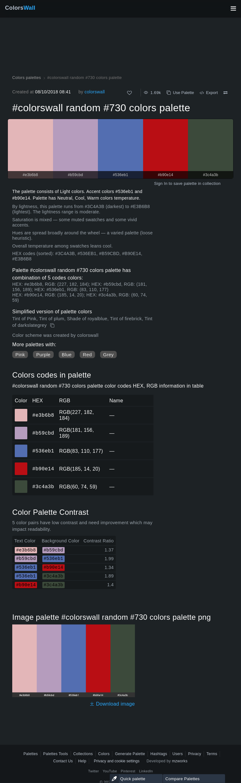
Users (178, 754)
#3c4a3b (43, 486)
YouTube (110, 771)
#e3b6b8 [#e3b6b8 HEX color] (21, 411)
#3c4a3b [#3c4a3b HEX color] (21, 482)
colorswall (94, 91)
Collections (83, 754)
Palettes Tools (55, 754)
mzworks (180, 761)
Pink (20, 354)
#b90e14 (43, 468)
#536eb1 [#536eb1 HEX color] (21, 446)
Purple (43, 354)
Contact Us (63, 761)
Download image (112, 704)
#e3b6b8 (43, 415)
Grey (108, 354)
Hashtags (158, 754)
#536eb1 (43, 450)
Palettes (31, 754)
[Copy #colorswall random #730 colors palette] (52, 325)
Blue (67, 354)
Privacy (194, 754)
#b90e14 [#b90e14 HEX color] (21, 464)
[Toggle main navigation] (233, 8)
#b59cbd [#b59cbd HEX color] (21, 429)
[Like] (129, 93)
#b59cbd (43, 433)
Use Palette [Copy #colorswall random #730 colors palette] (180, 92)
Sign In (161, 183)
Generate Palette (130, 754)
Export (209, 92)
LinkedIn (146, 771)
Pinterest (128, 771)
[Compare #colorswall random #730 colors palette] (225, 93)
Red (87, 354)
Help (82, 761)
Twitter (93, 771)
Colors (20, 8)
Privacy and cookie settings (116, 761)
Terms (211, 754)
